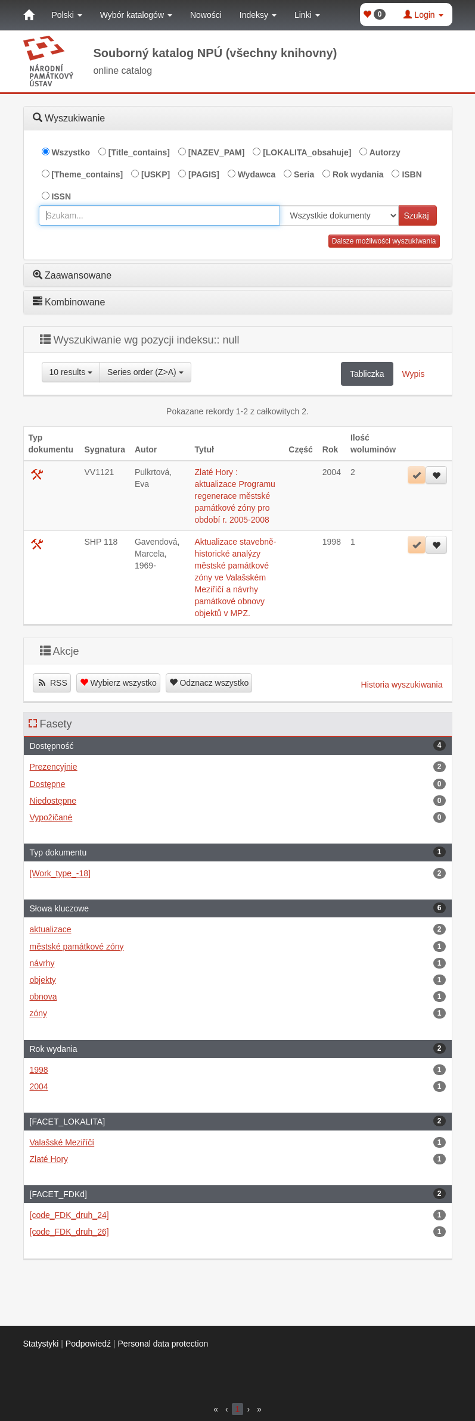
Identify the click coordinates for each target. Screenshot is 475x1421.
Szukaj (416, 215)
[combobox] (160, 215)
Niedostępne (238, 800)
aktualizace (238, 929)
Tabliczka (367, 374)
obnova (238, 996)
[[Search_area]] (339, 215)
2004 (238, 1086)
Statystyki (41, 1343)
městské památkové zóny (238, 946)
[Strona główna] (28, 15)
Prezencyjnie (238, 766)
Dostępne (238, 784)
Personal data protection (163, 1343)
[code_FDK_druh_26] (238, 1231)
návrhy (238, 963)
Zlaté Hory (238, 1159)
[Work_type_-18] (238, 873)
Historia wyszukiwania (402, 684)
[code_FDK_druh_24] (238, 1215)
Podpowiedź (88, 1343)
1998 (238, 1069)
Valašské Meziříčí (238, 1142)
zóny (238, 1013)
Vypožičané (238, 817)
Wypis (413, 374)
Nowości (206, 15)
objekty (238, 980)
